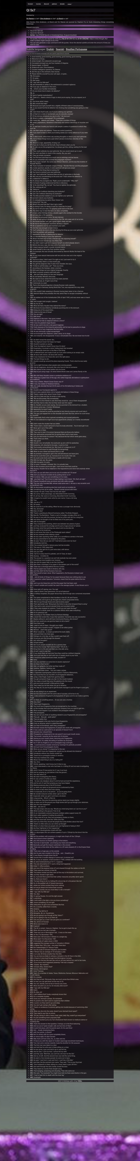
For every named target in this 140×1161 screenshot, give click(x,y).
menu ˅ (70, 4)
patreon (54, 4)
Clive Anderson (45, 19)
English (50, 49)
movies (38, 4)
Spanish (60, 49)
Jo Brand (60, 19)
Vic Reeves (30, 19)
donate (62, 4)
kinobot (30, 4)
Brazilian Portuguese (76, 49)
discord (46, 4)
